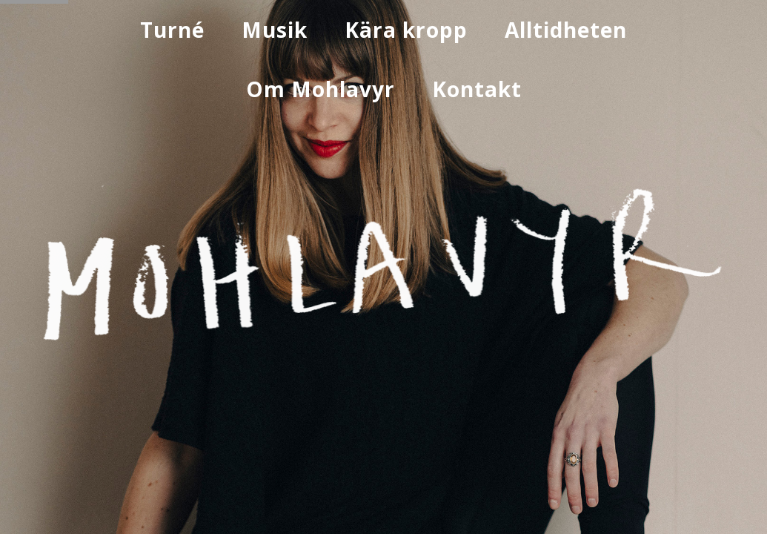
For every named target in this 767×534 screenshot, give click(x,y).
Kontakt (477, 89)
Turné (172, 30)
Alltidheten (566, 30)
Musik (275, 30)
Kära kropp (406, 30)
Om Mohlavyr (320, 89)
